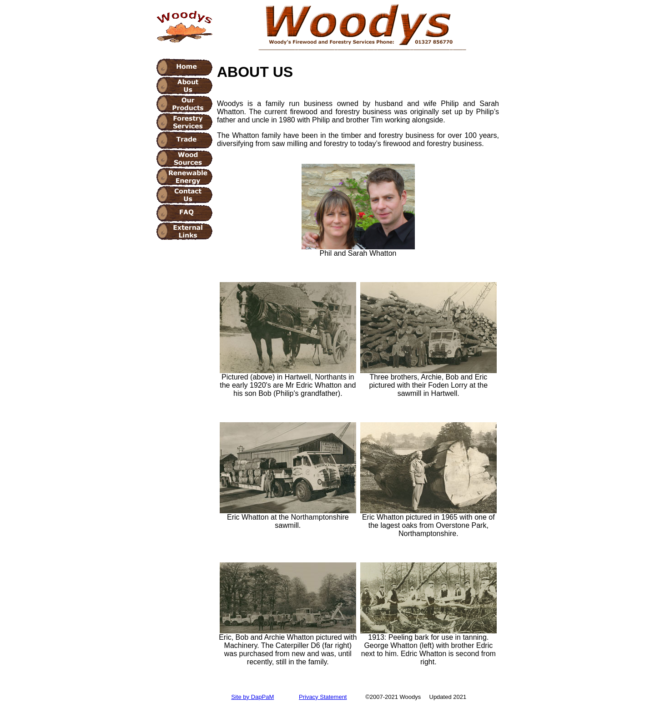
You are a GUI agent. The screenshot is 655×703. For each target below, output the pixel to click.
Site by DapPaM (252, 696)
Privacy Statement (323, 696)
